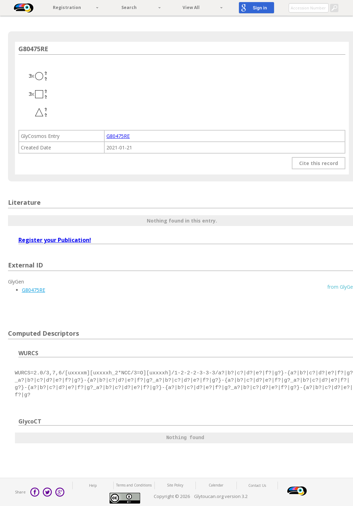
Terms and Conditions (134, 485)
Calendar (216, 485)
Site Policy (175, 485)
